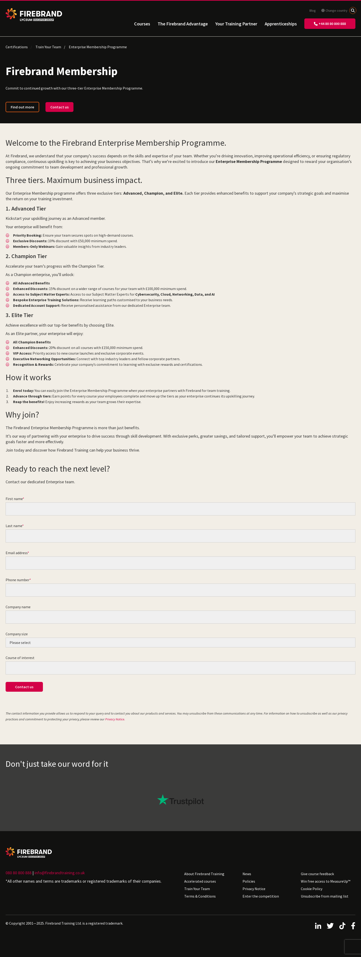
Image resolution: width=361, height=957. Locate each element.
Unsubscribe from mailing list (324, 896)
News (247, 873)
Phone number (17, 579)
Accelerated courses (200, 881)
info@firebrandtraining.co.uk (60, 872)
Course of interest (20, 657)
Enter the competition (261, 896)
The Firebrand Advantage (183, 24)
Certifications (17, 47)
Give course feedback (317, 873)
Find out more (22, 107)
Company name (18, 607)
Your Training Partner (236, 24)
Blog (312, 10)
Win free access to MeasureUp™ (325, 881)
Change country (334, 10)
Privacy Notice (254, 888)
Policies (249, 881)
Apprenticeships (281, 24)
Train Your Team (48, 47)
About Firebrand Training (204, 873)
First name (14, 498)
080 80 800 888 (18, 872)
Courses (142, 24)
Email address (17, 552)
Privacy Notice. (115, 719)
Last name (14, 525)
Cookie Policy (311, 888)
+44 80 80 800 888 (330, 23)
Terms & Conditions (200, 896)
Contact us (59, 107)
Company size (17, 634)
